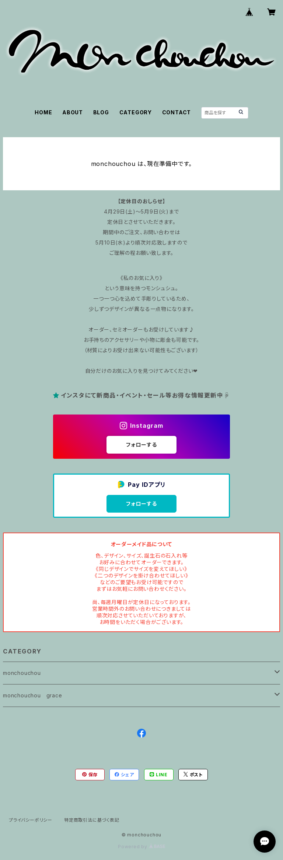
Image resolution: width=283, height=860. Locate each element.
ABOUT (72, 112)
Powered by (141, 846)
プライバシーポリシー (30, 820)
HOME (43, 112)
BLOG (101, 112)
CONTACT (176, 112)
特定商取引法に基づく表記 (91, 820)
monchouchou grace (32, 695)
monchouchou (22, 673)
